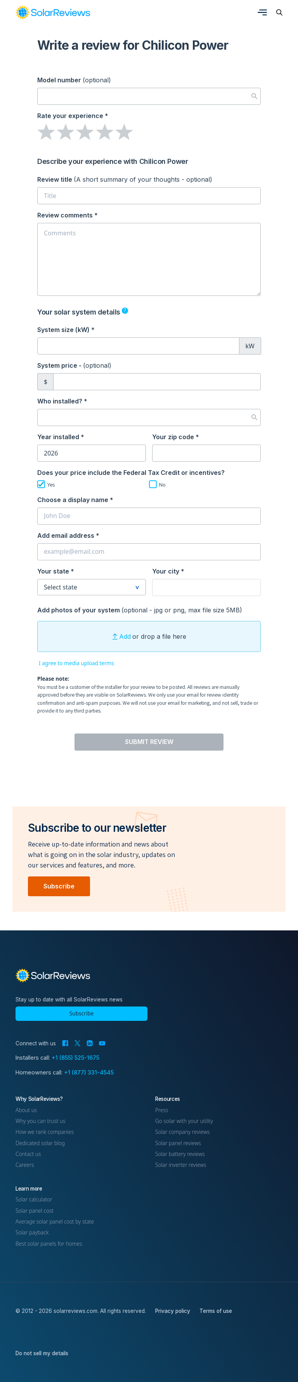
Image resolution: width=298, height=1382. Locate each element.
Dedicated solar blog (40, 1143)
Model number (74, 80)
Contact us (28, 1154)
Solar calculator (34, 1199)
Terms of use (215, 1311)
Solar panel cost (35, 1210)
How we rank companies (45, 1131)
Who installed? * (62, 401)
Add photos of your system (139, 610)
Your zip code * (175, 437)
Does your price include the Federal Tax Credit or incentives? (131, 472)
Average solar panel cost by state (55, 1221)
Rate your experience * (72, 116)
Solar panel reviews (178, 1143)
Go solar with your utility (184, 1121)
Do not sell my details (42, 1353)
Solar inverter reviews (180, 1164)
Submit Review (149, 742)
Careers (25, 1164)
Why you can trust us (41, 1121)
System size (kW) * (66, 330)
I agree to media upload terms (76, 663)
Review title (124, 179)
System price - (74, 365)
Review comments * (67, 215)
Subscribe (58, 886)
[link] (53, 12)
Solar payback (32, 1232)
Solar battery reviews (180, 1154)
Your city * (168, 571)
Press (161, 1110)
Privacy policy (172, 1311)
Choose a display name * (75, 500)
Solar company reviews (182, 1131)
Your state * (55, 571)
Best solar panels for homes (49, 1243)
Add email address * (68, 535)
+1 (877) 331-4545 (89, 1072)
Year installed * (60, 437)
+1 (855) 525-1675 (75, 1057)
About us (26, 1110)
